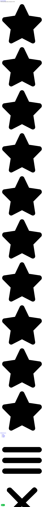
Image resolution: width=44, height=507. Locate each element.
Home (3, 434)
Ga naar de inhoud (3, 0)
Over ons (3, 435)
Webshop (3, 436)
